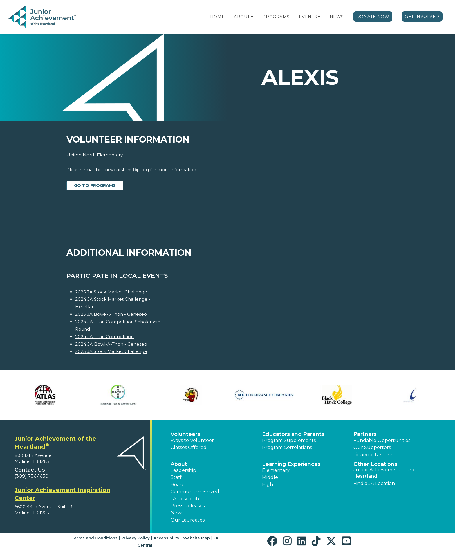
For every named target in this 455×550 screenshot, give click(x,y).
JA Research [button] (185, 499)
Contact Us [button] (30, 470)
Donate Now (372, 16)
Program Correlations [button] (287, 447)
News (337, 16)
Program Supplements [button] (289, 440)
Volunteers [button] (185, 434)
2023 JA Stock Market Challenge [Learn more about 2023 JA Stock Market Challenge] (111, 351)
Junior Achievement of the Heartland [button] (384, 473)
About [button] (179, 464)
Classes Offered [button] (189, 447)
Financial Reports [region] (373, 454)
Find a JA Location (374, 483)
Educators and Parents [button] (293, 434)
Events (308, 16)
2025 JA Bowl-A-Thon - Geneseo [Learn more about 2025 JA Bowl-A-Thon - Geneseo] (111, 314)
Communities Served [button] (195, 491)
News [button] (177, 512)
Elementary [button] (276, 470)
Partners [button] (365, 434)
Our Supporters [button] (372, 447)
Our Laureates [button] (188, 520)
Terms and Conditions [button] (94, 537)
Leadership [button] (183, 470)
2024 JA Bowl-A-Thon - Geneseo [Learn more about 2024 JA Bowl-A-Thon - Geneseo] (111, 344)
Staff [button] (176, 477)
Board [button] (178, 484)
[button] (252, 16)
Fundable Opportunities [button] (381, 440)
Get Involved (422, 16)
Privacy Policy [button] (135, 537)
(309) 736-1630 (31, 476)
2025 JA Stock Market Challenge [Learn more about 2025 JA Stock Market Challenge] (111, 292)
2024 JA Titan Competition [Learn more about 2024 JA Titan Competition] (104, 336)
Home (217, 16)
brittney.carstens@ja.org (122, 169)
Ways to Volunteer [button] (192, 440)
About (242, 16)
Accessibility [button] (166, 537)
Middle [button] (270, 477)
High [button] (267, 484)
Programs (275, 16)
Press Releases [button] (188, 505)
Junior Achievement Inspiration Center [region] (62, 494)
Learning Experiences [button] (291, 464)
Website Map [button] (196, 537)
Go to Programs (95, 185)
